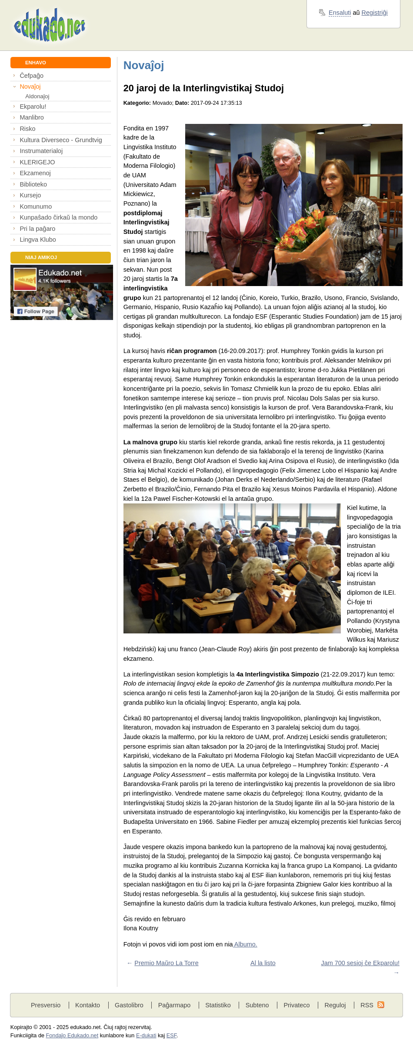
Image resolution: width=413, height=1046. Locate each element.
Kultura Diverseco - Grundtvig (61, 140)
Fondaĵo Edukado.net (72, 1036)
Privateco (296, 1005)
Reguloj (335, 1005)
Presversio (45, 1005)
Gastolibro (129, 1005)
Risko (27, 128)
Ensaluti (340, 12)
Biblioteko (33, 184)
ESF (172, 1036)
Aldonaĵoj (37, 96)
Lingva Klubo (38, 239)
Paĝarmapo (174, 1005)
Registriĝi (375, 12)
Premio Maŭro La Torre (166, 962)
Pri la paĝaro (37, 228)
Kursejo (30, 195)
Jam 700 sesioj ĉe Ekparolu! (360, 962)
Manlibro (31, 117)
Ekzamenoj (35, 173)
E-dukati (146, 1036)
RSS (366, 1005)
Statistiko (218, 1005)
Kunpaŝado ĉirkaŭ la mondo (58, 217)
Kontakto (87, 1005)
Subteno (257, 1005)
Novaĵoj (30, 86)
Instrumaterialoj (41, 150)
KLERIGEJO (37, 162)
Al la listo (263, 962)
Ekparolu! (33, 106)
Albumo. (245, 944)
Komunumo (36, 206)
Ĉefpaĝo (31, 75)
